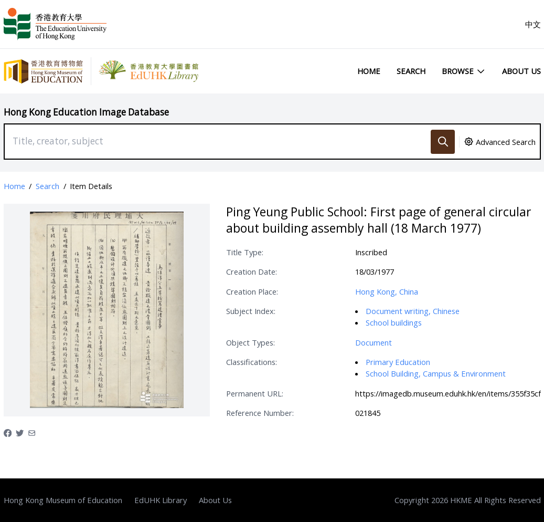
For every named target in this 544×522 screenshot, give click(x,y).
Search (411, 71)
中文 (533, 24)
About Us (521, 71)
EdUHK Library (160, 500)
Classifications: (251, 362)
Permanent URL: (254, 393)
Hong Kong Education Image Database (86, 112)
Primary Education (398, 362)
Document (373, 342)
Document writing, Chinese (413, 311)
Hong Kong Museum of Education (63, 500)
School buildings (394, 322)
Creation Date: (251, 271)
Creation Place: (252, 291)
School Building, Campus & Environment (436, 373)
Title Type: (244, 252)
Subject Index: (250, 311)
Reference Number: (260, 413)
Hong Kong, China (386, 291)
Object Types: (250, 342)
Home (368, 71)
